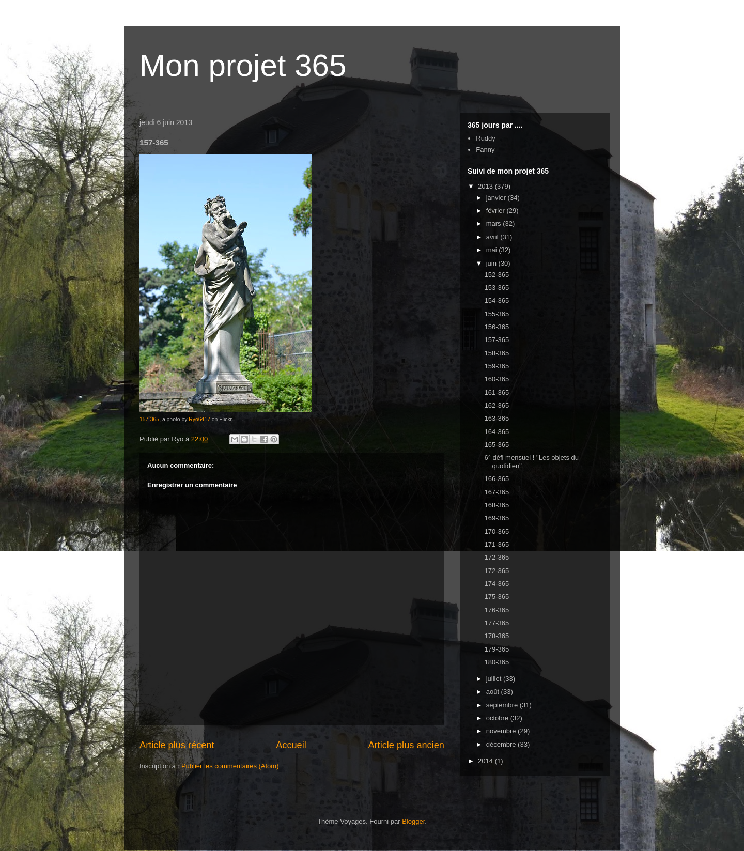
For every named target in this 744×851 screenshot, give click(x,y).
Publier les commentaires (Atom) (230, 766)
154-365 (496, 300)
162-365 (496, 405)
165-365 (496, 444)
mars (494, 223)
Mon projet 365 (243, 65)
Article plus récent (177, 745)
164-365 (496, 432)
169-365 (496, 518)
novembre (502, 731)
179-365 (496, 649)
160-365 (496, 379)
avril (493, 237)
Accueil (291, 745)
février (496, 210)
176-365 (496, 610)
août (493, 691)
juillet (494, 679)
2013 (486, 186)
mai (492, 250)
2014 (486, 761)
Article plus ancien (406, 745)
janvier (497, 198)
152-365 (496, 274)
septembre (503, 705)
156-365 (496, 327)
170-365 (496, 531)
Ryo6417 (199, 419)
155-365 (496, 314)
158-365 (496, 353)
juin (492, 263)
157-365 (149, 419)
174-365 (496, 583)
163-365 (496, 418)
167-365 (496, 492)
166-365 (496, 479)
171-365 (496, 544)
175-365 (496, 596)
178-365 (496, 636)
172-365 (496, 557)
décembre (502, 744)
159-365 (496, 366)
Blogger (413, 821)
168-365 (496, 505)
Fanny (485, 149)
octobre (498, 718)
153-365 (496, 287)
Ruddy (485, 138)
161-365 (496, 392)
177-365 (496, 623)
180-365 (496, 662)
